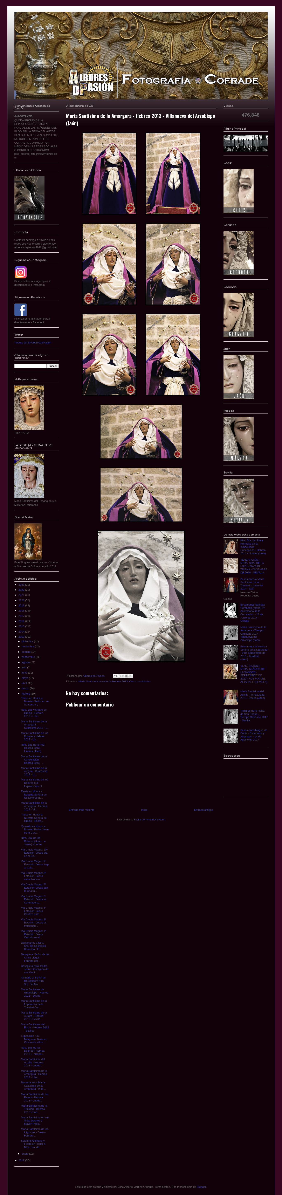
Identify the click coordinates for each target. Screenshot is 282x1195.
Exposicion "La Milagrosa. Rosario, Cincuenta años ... (34, 1039)
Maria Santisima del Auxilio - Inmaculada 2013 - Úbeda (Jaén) (252, 694)
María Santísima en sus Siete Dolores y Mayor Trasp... (35, 1120)
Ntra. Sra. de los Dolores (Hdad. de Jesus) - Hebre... (33, 841)
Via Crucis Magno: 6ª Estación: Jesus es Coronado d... (33, 899)
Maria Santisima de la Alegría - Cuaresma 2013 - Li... (34, 771)
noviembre (28, 646)
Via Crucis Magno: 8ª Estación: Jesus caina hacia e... (33, 876)
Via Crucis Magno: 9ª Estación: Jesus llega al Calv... (35, 864)
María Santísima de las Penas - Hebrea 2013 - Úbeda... (34, 1097)
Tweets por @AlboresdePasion (32, 342)
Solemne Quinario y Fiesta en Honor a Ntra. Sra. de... (33, 1144)
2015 (22, 626)
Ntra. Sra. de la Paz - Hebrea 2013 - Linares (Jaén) (33, 748)
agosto (26, 662)
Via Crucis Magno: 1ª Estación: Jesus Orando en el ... (33, 934)
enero (25, 1153)
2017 (22, 615)
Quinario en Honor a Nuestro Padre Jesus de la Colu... (35, 829)
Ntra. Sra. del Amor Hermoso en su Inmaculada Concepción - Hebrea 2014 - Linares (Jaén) (253, 547)
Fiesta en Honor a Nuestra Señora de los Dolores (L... (34, 794)
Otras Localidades (140, 681)
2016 (22, 621)
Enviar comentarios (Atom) (149, 819)
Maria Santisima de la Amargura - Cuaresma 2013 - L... (35, 724)
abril (24, 683)
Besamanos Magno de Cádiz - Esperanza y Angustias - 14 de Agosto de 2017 (253, 735)
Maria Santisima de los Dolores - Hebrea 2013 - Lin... (34, 736)
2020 (22, 600)
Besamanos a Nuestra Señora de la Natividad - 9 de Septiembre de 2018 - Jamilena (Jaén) (254, 653)
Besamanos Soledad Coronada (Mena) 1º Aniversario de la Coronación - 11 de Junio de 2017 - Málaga (252, 612)
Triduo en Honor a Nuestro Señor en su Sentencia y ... (35, 701)
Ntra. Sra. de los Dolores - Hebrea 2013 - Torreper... (32, 1051)
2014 (22, 631)
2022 (22, 589)
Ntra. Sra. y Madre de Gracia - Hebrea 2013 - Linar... (34, 713)
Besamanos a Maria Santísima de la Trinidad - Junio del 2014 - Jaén (252, 584)
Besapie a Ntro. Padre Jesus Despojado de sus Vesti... (34, 969)
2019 (22, 605)
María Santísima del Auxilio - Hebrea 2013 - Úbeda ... (33, 1062)
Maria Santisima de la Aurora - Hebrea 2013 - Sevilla (34, 1015)
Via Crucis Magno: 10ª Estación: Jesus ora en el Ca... (34, 853)
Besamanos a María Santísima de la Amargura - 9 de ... (33, 1085)
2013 (22, 636)
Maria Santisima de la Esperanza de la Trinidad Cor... (34, 1004)
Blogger (201, 1186)
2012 (22, 1160)
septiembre (29, 656)
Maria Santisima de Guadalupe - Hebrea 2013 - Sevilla (34, 992)
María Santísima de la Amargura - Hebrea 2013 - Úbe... (34, 1074)
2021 (22, 594)
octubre (26, 651)
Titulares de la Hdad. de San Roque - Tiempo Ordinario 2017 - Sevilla (254, 715)
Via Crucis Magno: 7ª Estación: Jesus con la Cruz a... (34, 887)
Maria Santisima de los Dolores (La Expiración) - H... (34, 782)
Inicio (144, 809)
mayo (25, 678)
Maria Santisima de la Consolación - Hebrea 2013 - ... (34, 759)
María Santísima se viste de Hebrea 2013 (103, 681)
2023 (22, 584)
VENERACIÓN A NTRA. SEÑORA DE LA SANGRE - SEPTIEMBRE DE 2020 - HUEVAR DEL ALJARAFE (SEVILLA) (253, 673)
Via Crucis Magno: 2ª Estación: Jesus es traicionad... (33, 922)
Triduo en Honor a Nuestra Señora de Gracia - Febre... (34, 817)
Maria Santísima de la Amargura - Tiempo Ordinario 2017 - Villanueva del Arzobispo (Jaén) (253, 633)
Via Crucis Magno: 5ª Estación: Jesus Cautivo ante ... (33, 911)
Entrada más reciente (82, 809)
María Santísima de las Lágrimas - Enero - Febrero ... (34, 1132)
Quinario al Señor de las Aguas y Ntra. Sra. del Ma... (33, 980)
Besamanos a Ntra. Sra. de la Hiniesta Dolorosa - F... (33, 946)
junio (25, 672)
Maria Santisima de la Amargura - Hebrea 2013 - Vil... (34, 806)
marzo (26, 688)
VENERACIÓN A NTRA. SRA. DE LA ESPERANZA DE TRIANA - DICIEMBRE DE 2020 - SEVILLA (253, 566)
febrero (26, 693)
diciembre (28, 641)
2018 (22, 610)
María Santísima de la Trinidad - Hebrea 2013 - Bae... (34, 1109)
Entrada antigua (203, 809)
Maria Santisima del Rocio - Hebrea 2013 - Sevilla (35, 1027)
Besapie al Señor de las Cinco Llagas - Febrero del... (35, 957)
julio (24, 667)
